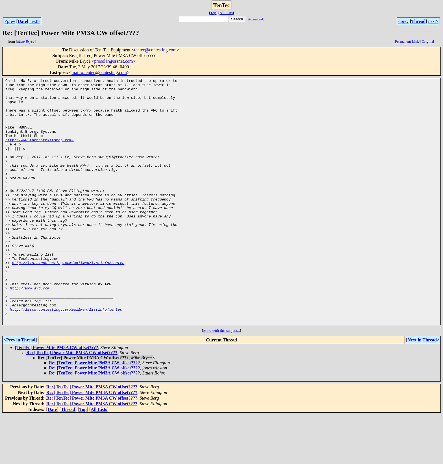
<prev (10, 21)
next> (34, 21)
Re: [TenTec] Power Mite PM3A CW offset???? (72, 401)
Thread (418, 21)
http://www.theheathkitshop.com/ (39, 152)
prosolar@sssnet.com (113, 61)
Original (428, 41)
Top (213, 13)
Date (22, 21)
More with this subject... (221, 380)
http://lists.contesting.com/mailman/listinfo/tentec (68, 299)
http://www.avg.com (29, 330)
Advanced (255, 19)
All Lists (226, 13)
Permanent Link (407, 41)
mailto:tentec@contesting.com (99, 72)
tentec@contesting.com (155, 49)
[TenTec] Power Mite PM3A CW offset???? (56, 396)
